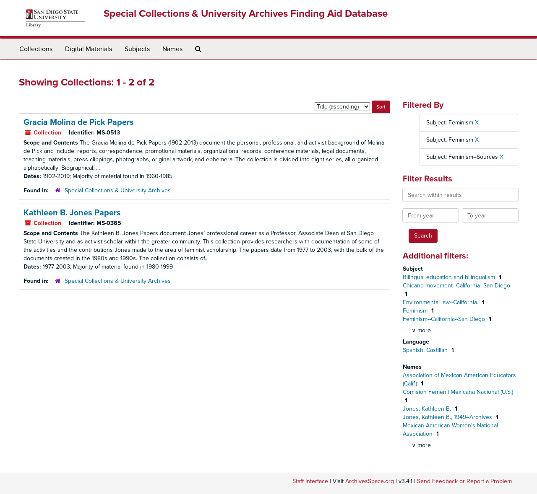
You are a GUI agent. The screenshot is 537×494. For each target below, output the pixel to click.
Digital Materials (88, 49)
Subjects (137, 49)
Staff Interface (310, 481)
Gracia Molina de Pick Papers (78, 122)
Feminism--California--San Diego (445, 319)
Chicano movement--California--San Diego (456, 285)
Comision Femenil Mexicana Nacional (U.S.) (458, 392)
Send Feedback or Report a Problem (464, 481)
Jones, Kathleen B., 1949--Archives (448, 417)
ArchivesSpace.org (369, 481)
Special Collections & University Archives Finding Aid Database (246, 14)
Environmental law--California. (441, 302)
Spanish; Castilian (426, 350)
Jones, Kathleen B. (428, 408)
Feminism (416, 310)
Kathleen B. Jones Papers (72, 213)
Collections (35, 49)
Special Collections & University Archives (118, 190)
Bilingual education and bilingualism (450, 277)
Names (172, 49)
